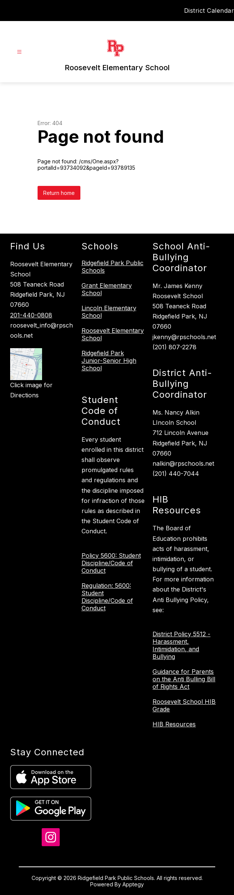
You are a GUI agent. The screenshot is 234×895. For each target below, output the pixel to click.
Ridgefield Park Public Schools (112, 266)
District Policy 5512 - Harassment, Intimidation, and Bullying (181, 645)
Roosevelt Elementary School (113, 334)
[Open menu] (19, 52)
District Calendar (209, 10)
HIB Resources (174, 724)
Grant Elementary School (107, 289)
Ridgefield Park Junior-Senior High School (109, 360)
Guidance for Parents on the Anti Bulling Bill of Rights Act (183, 679)
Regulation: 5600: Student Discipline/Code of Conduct (107, 597)
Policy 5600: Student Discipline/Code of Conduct (111, 563)
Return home (59, 193)
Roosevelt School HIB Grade (184, 705)
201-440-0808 (31, 315)
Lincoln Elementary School (109, 311)
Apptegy (133, 884)
